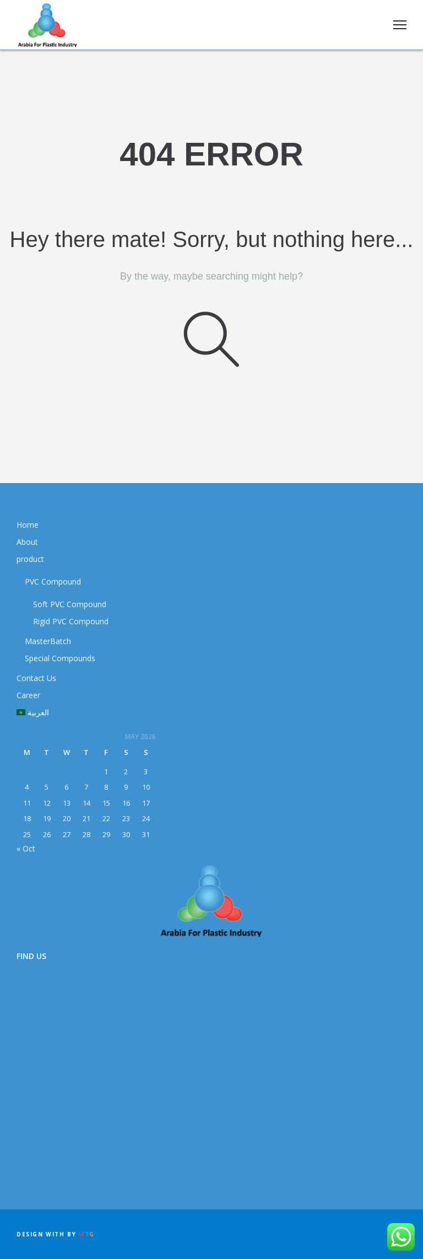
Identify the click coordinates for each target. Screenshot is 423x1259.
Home (28, 524)
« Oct (26, 848)
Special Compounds (60, 658)
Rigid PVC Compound (71, 621)
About (27, 542)
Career (28, 695)
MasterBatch (48, 641)
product (30, 559)
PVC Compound (53, 581)
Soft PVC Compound (69, 604)
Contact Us (36, 678)
